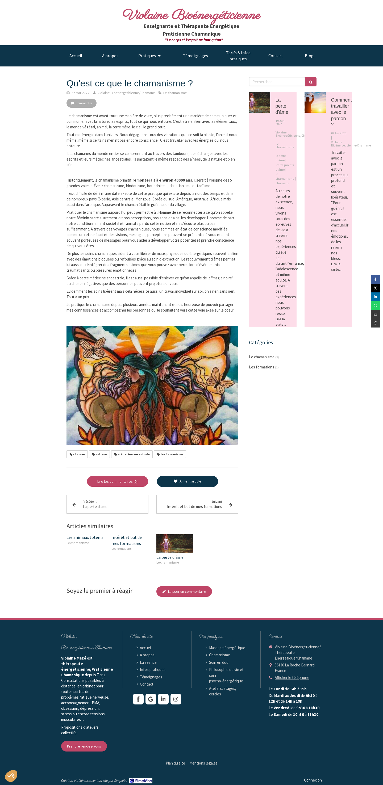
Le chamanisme (261, 356)
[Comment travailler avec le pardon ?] (315, 102)
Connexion (313, 780)
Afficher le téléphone (292, 677)
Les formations (261, 367)
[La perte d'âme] (259, 102)
